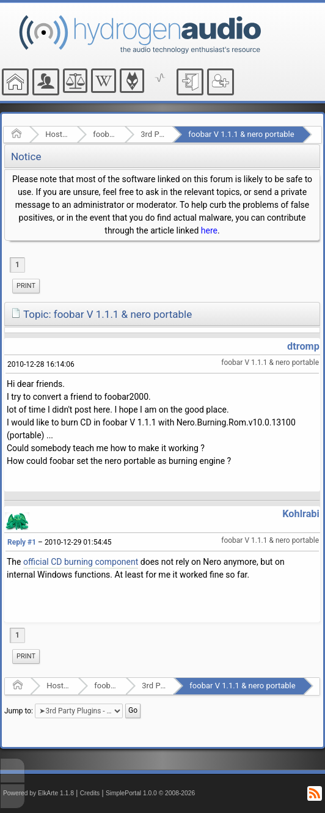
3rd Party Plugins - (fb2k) (152, 134)
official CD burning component (80, 562)
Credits (90, 793)
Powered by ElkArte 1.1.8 (38, 793)
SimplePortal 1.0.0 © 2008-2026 (150, 793)
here (209, 230)
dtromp (303, 346)
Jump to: (18, 710)
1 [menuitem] (17, 264)
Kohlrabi (301, 514)
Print (25, 286)
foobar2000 (105, 134)
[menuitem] (26, 286)
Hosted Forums (57, 134)
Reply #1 (21, 542)
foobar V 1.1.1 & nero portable (241, 134)
